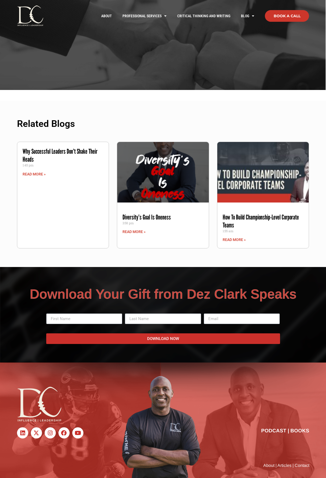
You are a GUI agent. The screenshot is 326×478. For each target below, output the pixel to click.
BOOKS (299, 430)
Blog (247, 15)
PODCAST (273, 430)
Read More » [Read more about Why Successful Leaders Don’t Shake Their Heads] (34, 174)
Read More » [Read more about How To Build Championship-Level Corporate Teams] (234, 240)
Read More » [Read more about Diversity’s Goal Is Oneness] (134, 232)
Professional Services (144, 15)
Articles (284, 465)
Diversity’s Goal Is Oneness (146, 217)
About (106, 16)
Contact (302, 465)
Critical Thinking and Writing (203, 16)
